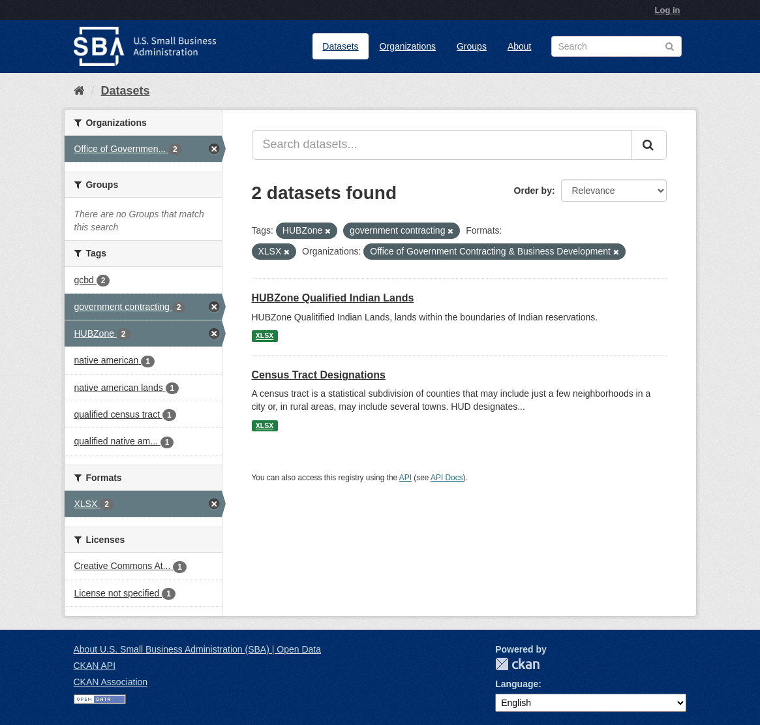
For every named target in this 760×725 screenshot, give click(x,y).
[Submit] (649, 145)
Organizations (408, 46)
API (405, 477)
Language (516, 684)
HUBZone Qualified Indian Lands (333, 297)
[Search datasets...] (442, 145)
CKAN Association (111, 682)
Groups (472, 46)
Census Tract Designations (319, 374)
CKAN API (95, 665)
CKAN (517, 664)
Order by (533, 190)
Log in (667, 10)
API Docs (447, 477)
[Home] (79, 90)
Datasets (340, 46)
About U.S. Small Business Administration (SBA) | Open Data (197, 649)
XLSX (264, 336)
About (520, 46)
